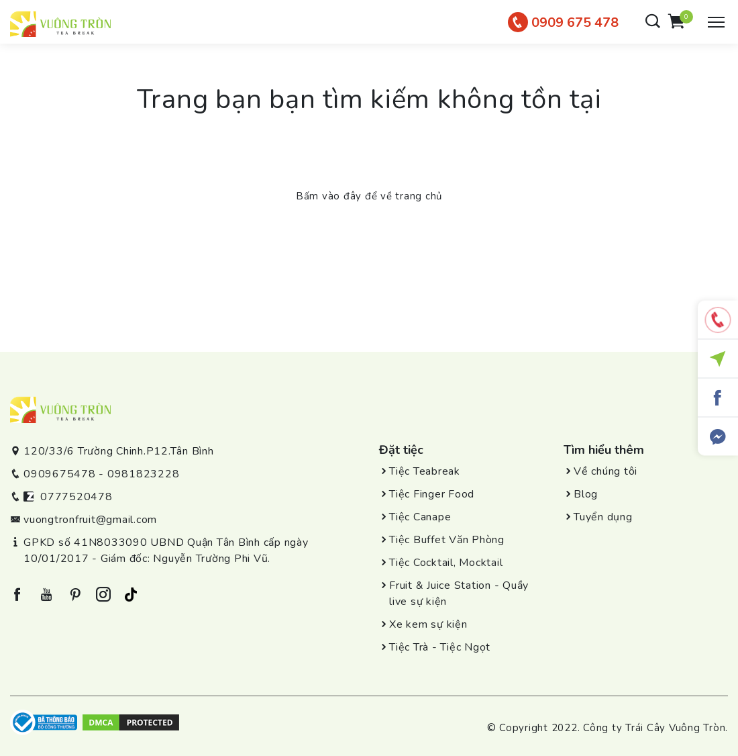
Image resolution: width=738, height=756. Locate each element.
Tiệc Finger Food (431, 494)
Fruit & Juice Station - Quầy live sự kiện (459, 593)
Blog (586, 494)
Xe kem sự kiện (428, 624)
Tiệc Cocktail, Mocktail (446, 562)
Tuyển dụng (603, 517)
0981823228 (143, 474)
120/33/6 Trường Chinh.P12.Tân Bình (118, 451)
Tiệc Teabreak (424, 471)
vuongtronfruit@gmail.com (90, 519)
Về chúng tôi (605, 471)
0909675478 (59, 474)
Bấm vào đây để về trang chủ (369, 196)
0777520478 (76, 496)
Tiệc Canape (420, 517)
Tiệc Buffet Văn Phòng (447, 539)
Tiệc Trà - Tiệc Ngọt (439, 647)
